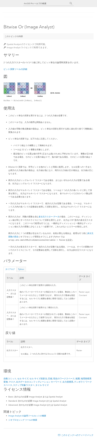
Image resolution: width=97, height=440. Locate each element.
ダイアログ (10, 269)
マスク (12, 382)
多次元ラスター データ (49, 216)
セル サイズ (23, 378)
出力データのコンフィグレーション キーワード (39, 382)
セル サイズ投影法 (38, 378)
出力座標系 (68, 382)
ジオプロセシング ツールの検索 (22, 420)
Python (21, 269)
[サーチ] (71, 3)
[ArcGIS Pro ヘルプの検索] (46, 3)
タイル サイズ (42, 385)
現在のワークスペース (64, 378)
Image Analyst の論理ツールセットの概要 (27, 416)
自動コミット (10, 378)
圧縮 (50, 378)
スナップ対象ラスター (23, 385)
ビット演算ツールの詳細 (15, 69)
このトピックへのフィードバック (77, 435)
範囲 (78, 378)
